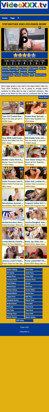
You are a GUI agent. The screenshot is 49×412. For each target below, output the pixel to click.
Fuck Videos (11, 283)
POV (32, 75)
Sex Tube (10, 310)
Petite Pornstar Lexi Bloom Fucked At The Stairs (23, 181)
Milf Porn (28, 297)
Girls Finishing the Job (10, 71)
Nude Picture (12, 304)
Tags (12, 18)
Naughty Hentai (13, 300)
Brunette (13, 68)
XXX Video (20, 321)
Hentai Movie (12, 293)
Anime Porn (11, 276)
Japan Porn (11, 297)
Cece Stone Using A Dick (36, 160)
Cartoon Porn (12, 280)
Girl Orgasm (33, 68)
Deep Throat (22, 68)
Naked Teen (29, 300)
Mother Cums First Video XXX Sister (18, 160)
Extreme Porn (30, 280)
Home (4, 18)
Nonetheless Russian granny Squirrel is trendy (23, 203)
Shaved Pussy (40, 75)
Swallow (5, 78)
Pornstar (10, 307)
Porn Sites (29, 270)
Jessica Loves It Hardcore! (14, 261)
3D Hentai (10, 273)
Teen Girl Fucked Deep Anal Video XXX (19, 116)
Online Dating (12, 270)
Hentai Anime (12, 290)
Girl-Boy (43, 68)
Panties (18, 75)
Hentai (27, 283)
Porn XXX (29, 304)
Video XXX (29, 314)
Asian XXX (29, 276)
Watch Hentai (30, 317)
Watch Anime (12, 317)
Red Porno (29, 307)
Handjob (23, 71)
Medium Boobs (7, 75)
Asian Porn (29, 273)
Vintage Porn (12, 314)
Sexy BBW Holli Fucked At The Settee (19, 138)
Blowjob (5, 68)
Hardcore (32, 71)
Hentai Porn (11, 287)
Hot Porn (28, 287)
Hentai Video (30, 290)
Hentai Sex (29, 293)
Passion (25, 75)
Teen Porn (29, 310)
